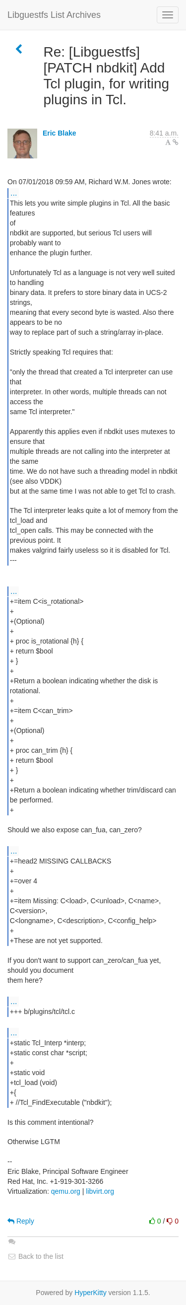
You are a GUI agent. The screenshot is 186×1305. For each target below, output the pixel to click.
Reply (20, 1221)
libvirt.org (100, 1191)
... (13, 192)
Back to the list (35, 1256)
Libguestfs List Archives (54, 15)
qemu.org (65, 1191)
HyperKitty (90, 1293)
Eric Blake (59, 133)
